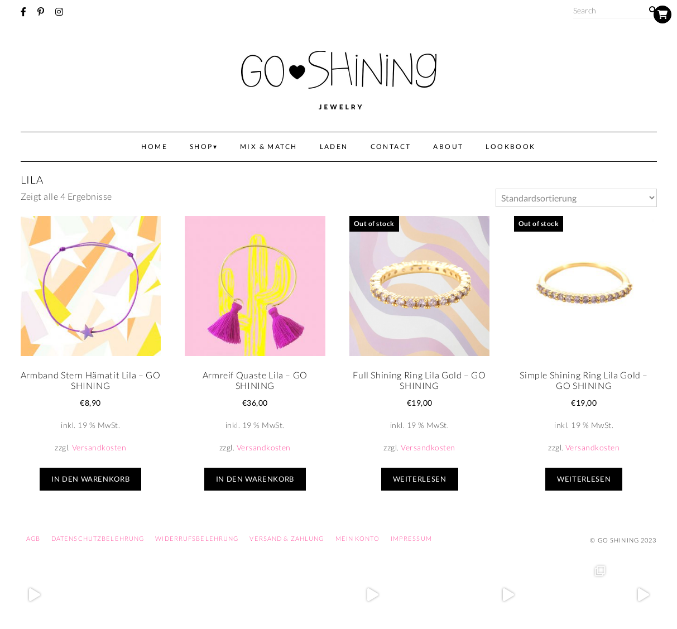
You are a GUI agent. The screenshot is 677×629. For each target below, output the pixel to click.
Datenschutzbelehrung (97, 538)
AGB (33, 538)
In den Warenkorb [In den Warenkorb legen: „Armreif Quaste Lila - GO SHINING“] (255, 478)
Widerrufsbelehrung (196, 538)
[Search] (653, 10)
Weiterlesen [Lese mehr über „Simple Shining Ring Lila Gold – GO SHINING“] (584, 478)
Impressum (411, 538)
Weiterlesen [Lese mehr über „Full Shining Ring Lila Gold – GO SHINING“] (419, 478)
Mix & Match (268, 146)
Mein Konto (357, 538)
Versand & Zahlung (286, 538)
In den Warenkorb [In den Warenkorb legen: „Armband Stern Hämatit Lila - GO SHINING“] (90, 478)
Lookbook (510, 146)
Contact (391, 146)
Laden (334, 146)
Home (154, 146)
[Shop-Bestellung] (576, 198)
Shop (201, 146)
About (448, 146)
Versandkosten (99, 447)
